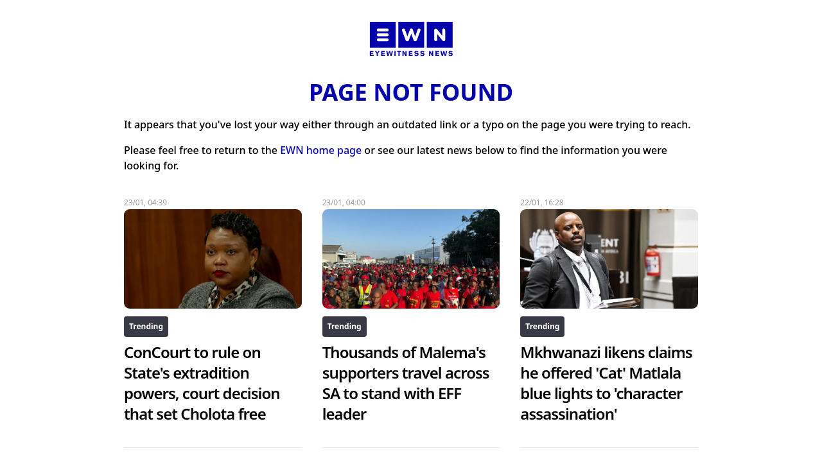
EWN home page (321, 150)
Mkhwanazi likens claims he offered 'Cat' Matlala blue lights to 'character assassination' (606, 382)
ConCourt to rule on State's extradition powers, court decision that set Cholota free (202, 382)
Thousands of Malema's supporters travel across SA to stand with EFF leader (405, 382)
